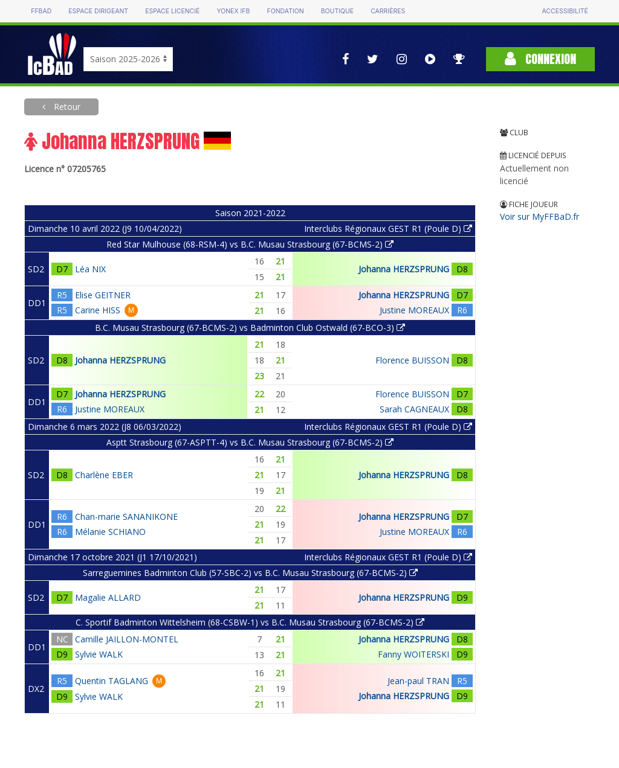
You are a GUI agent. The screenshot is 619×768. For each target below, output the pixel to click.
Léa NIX (90, 269)
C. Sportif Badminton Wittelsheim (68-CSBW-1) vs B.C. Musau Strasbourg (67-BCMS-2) (250, 622)
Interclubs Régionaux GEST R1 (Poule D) (388, 228)
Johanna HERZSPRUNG (403, 269)
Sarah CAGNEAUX (414, 409)
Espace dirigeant (98, 11)
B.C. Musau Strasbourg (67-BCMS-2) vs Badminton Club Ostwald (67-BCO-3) (250, 327)
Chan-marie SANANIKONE (126, 516)
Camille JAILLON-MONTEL (126, 639)
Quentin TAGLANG (111, 680)
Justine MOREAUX (414, 310)
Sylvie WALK (99, 654)
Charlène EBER (104, 475)
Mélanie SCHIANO (110, 531)
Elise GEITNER (103, 295)
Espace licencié (172, 11)
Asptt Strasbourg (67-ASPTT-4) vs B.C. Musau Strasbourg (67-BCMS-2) (250, 442)
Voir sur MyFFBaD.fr (539, 216)
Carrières (388, 11)
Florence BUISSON (412, 360)
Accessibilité (565, 11)
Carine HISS (97, 310)
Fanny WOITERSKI (413, 654)
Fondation (285, 11)
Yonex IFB (233, 11)
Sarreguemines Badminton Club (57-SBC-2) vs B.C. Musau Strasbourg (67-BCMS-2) (250, 572)
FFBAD (41, 11)
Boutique (337, 11)
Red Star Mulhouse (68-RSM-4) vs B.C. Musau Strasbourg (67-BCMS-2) (250, 244)
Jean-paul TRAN (418, 680)
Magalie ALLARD (108, 597)
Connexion (540, 59)
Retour (65, 106)
